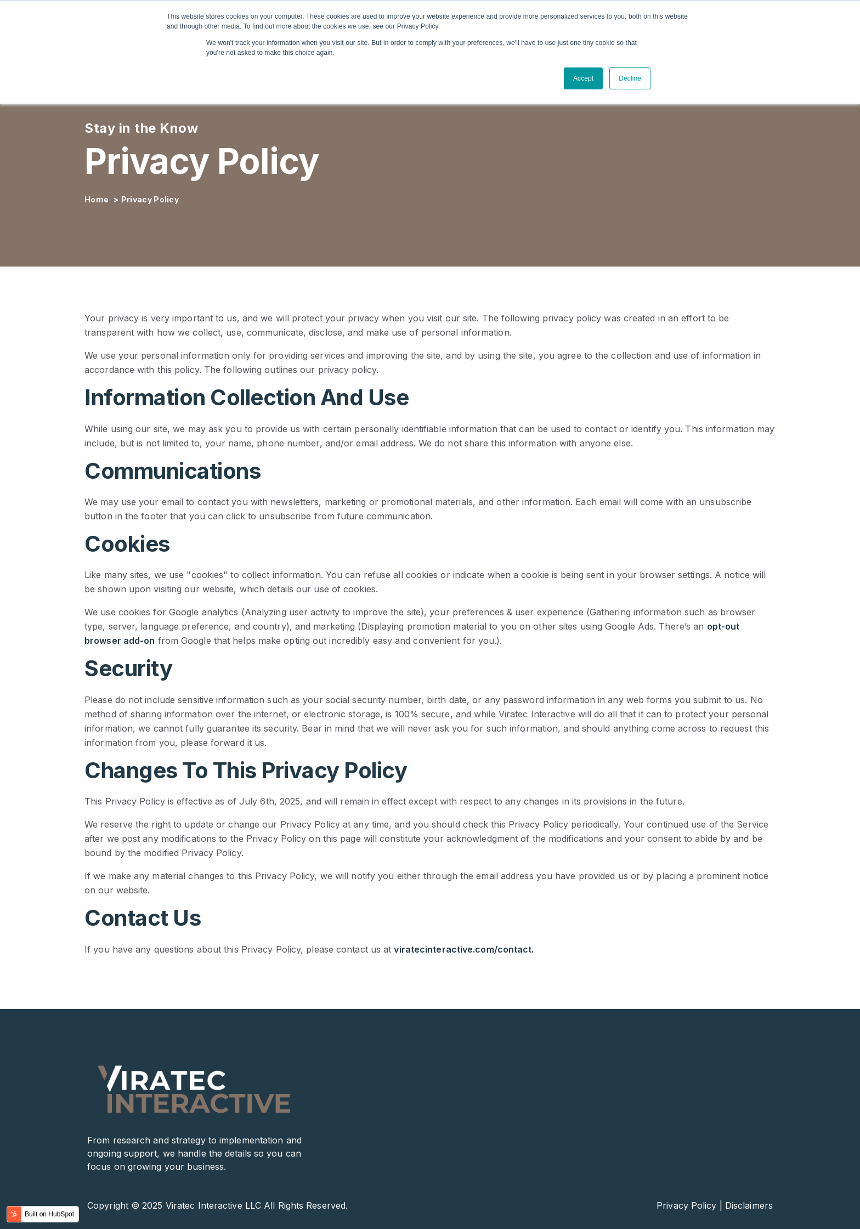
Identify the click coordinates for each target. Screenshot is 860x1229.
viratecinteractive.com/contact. (464, 949)
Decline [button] (630, 78)
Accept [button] (583, 78)
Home (97, 199)
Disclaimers (749, 1205)
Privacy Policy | (689, 1205)
